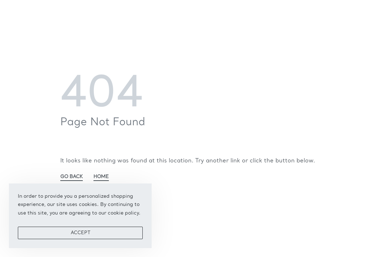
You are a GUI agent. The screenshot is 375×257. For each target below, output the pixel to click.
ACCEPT (80, 233)
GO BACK (71, 177)
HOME (101, 177)
